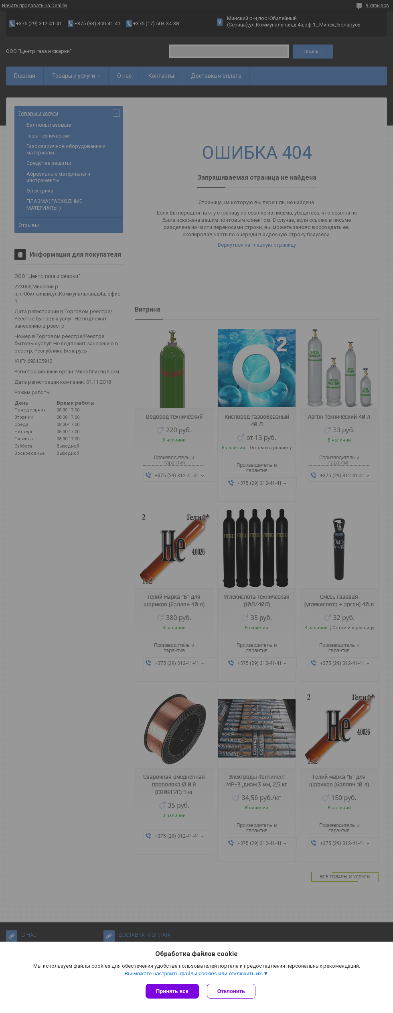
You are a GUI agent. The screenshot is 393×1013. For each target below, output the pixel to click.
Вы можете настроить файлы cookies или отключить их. (193, 973)
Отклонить (231, 991)
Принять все (172, 991)
